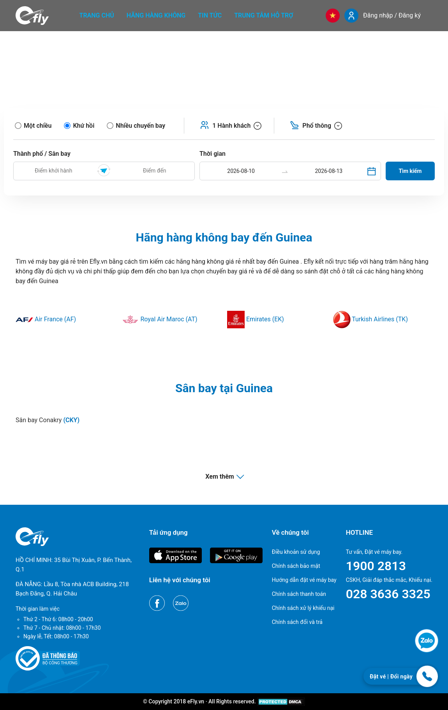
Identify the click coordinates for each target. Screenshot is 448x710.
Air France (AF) (46, 319)
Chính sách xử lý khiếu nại (303, 608)
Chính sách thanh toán (299, 594)
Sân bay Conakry (47, 420)
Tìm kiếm (410, 171)
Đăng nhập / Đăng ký (392, 15)
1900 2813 (376, 565)
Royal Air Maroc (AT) (160, 319)
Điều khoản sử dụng (296, 552)
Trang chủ (96, 15)
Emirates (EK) (255, 319)
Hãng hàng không (156, 15)
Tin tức (210, 15)
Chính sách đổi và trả (297, 622)
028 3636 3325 (388, 594)
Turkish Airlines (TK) (370, 319)
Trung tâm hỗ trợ (263, 15)
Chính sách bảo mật (296, 566)
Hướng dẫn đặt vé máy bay (304, 580)
